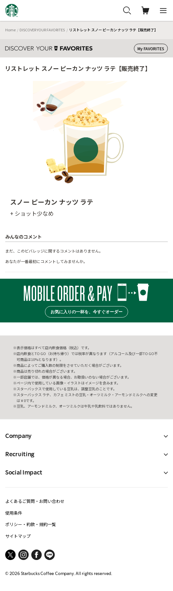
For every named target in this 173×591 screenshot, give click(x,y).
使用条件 (13, 513)
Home (10, 29)
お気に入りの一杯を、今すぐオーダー (86, 311)
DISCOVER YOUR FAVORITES (42, 29)
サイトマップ (18, 536)
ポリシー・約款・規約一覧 (30, 524)
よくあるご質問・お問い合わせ (35, 501)
